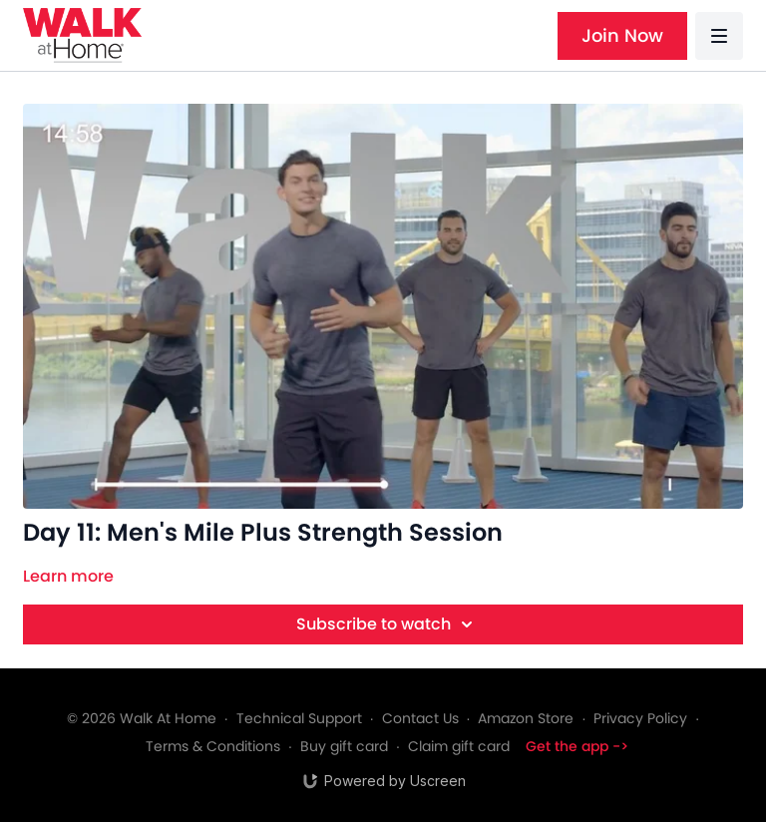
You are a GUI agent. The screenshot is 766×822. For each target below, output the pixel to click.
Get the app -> (577, 746)
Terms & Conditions (213, 746)
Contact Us (420, 718)
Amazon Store (526, 718)
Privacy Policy (640, 718)
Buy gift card (344, 746)
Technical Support (299, 718)
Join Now (622, 35)
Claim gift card (459, 746)
